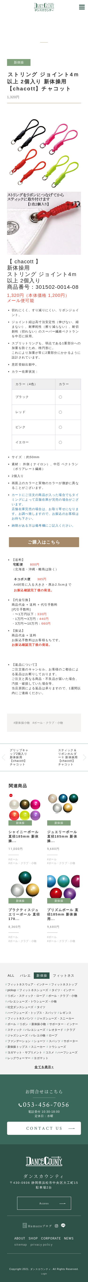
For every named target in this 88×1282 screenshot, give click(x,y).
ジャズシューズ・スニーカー (55, 1018)
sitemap (20, 1244)
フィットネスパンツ (21, 1018)
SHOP (33, 1238)
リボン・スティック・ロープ (26, 995)
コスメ (50, 1052)
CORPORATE (51, 1238)
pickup (12, 990)
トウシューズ (57, 1046)
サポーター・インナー (63, 1024)
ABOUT (20, 1238)
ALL (11, 975)
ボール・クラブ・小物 (62, 995)
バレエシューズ (35, 1029)
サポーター (71, 1041)
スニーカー (38, 1046)
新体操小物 (38, 1024)
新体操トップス (18, 1046)
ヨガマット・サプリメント (25, 1052)
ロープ (53, 1035)
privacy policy (42, 1244)
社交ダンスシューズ (21, 1007)
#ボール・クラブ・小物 (47, 722)
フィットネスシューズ (33, 990)
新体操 (41, 975)
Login (44, 1273)
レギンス (65, 1012)
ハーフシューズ (67, 1052)
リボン (23, 1024)
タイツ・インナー (63, 990)
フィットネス (63, 975)
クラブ (70, 1029)
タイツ (41, 1007)
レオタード (56, 1029)
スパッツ (54, 1041)
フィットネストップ (64, 984)
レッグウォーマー (19, 1058)
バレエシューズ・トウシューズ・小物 (32, 1001)
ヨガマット (41, 1058)
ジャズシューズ (18, 1035)
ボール (12, 1024)
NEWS (69, 1238)
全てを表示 (44, 1067)
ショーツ (39, 1041)
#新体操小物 (22, 722)
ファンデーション (19, 1041)
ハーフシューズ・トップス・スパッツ (32, 1012)
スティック (15, 1029)
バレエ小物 (38, 1035)
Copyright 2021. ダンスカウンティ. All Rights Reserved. (44, 1269)
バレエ (25, 975)
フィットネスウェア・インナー (28, 984)
